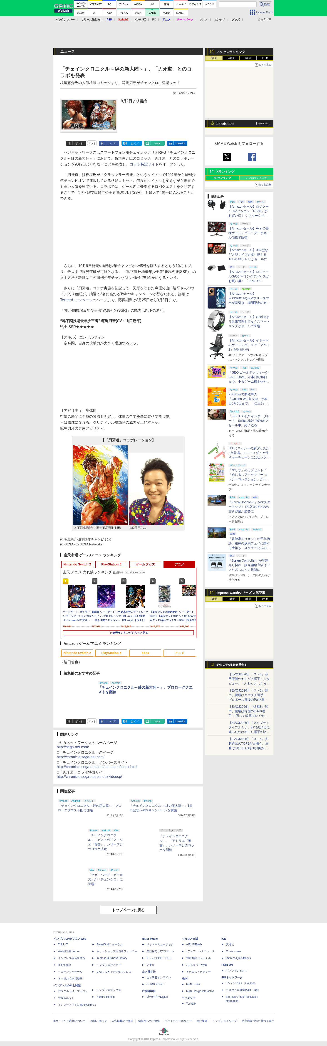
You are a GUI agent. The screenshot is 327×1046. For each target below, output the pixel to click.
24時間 (231, 58)
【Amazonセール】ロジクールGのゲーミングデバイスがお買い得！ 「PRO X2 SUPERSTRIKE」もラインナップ (249, 281)
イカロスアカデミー (198, 971)
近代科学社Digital (157, 996)
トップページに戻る (128, 910)
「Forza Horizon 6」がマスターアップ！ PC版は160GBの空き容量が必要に (249, 506)
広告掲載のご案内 (122, 1021)
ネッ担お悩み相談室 (70, 978)
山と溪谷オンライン (158, 977)
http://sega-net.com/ (73, 747)
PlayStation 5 (111, 564)
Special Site (225, 124)
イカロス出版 (190, 938)
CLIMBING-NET (156, 984)
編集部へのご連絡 (149, 1021)
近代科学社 (149, 991)
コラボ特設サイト (144, 164)
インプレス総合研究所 (71, 958)
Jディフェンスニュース (200, 951)
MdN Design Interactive (200, 991)
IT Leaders (64, 965)
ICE (223, 938)
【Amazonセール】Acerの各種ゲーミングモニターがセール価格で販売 (249, 233)
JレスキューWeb (196, 965)
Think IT (63, 944)
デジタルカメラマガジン (73, 991)
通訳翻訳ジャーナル (198, 958)
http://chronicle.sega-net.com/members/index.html (97, 767)
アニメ (179, 564)
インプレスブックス (109, 990)
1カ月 (265, 58)
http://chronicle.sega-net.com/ (80, 757)
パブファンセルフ (237, 970)
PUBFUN (227, 965)
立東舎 (150, 965)
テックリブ (188, 998)
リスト (92, 143)
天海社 (230, 944)
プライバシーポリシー (178, 1021)
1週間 (248, 58)
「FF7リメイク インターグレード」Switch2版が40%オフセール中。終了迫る (249, 420)
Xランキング (225, 171)
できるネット (66, 998)
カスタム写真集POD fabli (242, 990)
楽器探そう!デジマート (160, 951)
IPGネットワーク (232, 977)
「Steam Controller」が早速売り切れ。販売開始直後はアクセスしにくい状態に (249, 565)
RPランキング (222, 177)
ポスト (79, 143)
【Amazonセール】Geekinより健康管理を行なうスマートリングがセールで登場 (249, 321)
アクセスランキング (230, 52)
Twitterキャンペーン (76, 300)
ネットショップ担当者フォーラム (117, 951)
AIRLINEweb (194, 944)
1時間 (214, 58)
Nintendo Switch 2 (77, 564)
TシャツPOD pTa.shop (240, 983)
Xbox (145, 653)
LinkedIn (180, 143)
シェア (112, 143)
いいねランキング (257, 177)
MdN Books (193, 984)
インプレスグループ (224, 1021)
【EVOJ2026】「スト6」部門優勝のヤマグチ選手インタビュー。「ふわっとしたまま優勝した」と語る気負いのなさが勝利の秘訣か (249, 683)
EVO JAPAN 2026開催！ (231, 664)
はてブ (135, 143)
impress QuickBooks (238, 958)
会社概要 (202, 1021)
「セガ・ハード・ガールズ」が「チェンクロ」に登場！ (105, 879)
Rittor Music (150, 938)
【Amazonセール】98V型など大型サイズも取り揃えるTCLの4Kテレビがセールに (248, 254)
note (157, 143)
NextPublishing (106, 996)
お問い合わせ (98, 1021)
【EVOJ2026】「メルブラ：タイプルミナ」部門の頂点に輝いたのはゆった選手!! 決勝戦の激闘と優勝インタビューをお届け (249, 732)
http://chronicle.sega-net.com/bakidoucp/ (89, 777)
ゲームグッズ (145, 564)
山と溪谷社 (149, 971)
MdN (185, 978)
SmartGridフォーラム (110, 944)
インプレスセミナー (109, 965)
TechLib (191, 1003)
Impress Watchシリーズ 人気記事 (240, 593)
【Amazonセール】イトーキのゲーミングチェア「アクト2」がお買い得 (249, 344)
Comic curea (233, 951)
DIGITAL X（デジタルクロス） (115, 971)
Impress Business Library (112, 958)
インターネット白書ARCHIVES (77, 1004)
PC (154, 19)
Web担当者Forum (68, 951)
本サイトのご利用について (69, 1021)
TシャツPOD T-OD (158, 958)
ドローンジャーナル (70, 971)
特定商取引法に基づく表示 (258, 1021)
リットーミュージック (160, 944)
